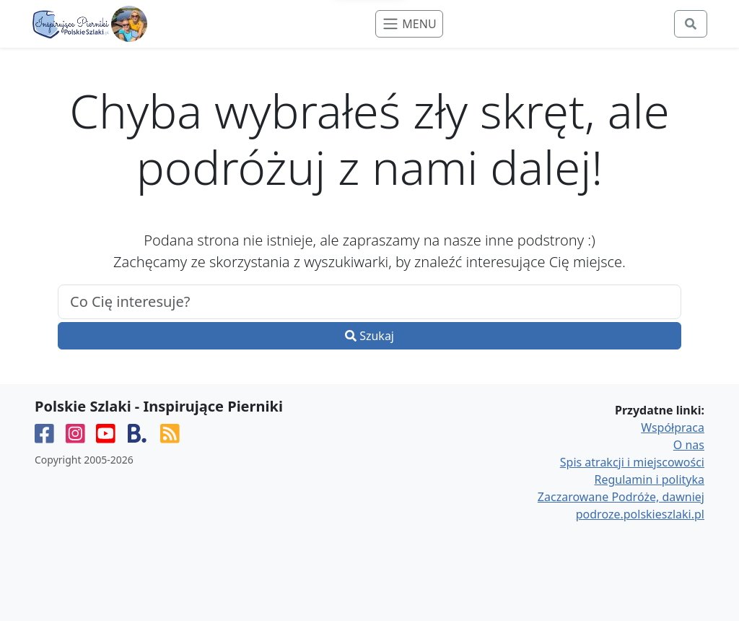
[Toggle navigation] (408, 24)
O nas (688, 445)
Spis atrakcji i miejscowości (632, 462)
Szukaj (369, 336)
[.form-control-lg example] (369, 302)
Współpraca (672, 427)
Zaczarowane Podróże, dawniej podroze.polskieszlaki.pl (621, 505)
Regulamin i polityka (649, 479)
